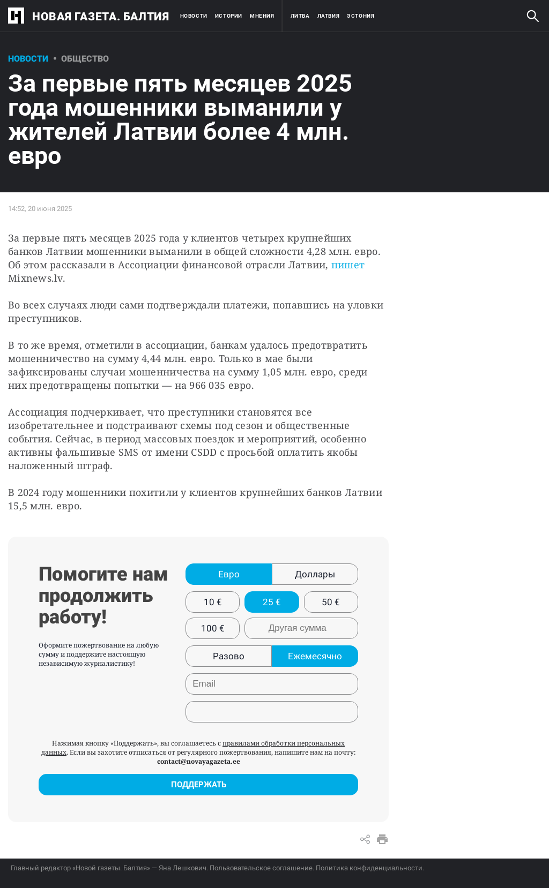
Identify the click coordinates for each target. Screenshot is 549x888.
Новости (193, 16)
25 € (272, 602)
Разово (228, 656)
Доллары (315, 574)
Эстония (360, 16)
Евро (229, 574)
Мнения (262, 16)
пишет (348, 264)
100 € (213, 628)
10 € (213, 602)
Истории (228, 16)
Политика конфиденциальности (369, 868)
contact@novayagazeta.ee (198, 761)
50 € (331, 602)
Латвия (328, 16)
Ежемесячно (315, 656)
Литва (300, 16)
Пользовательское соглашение (261, 868)
